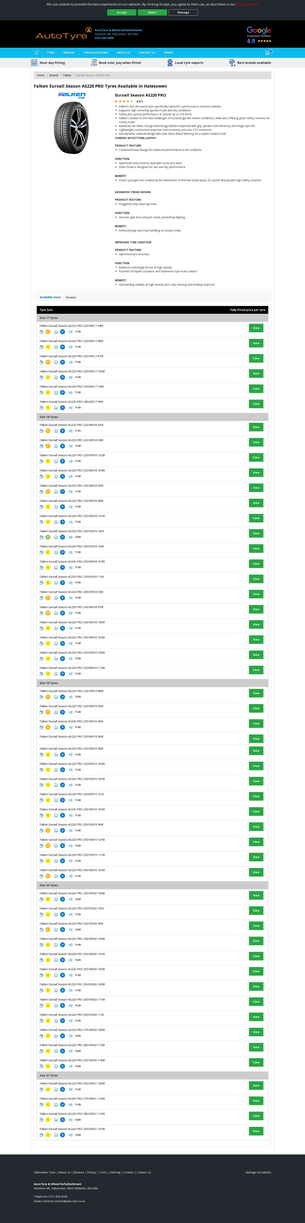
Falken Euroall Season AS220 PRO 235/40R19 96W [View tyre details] (71, 736)
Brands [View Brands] (53, 75)
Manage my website (258, 1172)
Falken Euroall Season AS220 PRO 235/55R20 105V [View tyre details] (72, 908)
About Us (123, 52)
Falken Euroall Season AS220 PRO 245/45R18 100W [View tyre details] (72, 622)
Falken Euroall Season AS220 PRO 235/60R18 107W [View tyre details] (72, 561)
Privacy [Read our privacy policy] (91, 1172)
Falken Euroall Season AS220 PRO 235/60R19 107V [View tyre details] (72, 794)
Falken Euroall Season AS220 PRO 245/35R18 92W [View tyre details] (71, 592)
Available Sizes (50, 297)
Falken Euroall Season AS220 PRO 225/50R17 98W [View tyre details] (71, 341)
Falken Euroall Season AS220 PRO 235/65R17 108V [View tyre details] (72, 386)
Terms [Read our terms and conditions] (103, 1172)
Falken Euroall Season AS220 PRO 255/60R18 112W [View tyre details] (72, 668)
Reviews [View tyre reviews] (71, 297)
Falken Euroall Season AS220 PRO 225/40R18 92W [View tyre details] (71, 425)
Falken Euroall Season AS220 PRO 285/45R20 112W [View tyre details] (72, 1045)
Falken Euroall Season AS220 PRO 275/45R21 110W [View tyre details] (72, 1098)
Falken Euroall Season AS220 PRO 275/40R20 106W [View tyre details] (72, 1030)
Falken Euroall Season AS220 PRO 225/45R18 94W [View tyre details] (71, 440)
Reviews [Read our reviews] (79, 1172)
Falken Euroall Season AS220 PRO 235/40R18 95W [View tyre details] (71, 485)
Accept (122, 12)
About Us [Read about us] (64, 1172)
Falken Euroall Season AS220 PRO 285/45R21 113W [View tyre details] (72, 1114)
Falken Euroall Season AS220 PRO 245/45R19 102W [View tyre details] (72, 809)
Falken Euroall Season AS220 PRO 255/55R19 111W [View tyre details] (72, 855)
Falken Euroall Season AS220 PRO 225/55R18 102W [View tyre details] (72, 455)
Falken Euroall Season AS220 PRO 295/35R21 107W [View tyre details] (72, 1129)
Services (68, 52)
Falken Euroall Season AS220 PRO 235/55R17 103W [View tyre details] (72, 371)
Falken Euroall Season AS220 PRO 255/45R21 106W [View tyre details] (72, 1083)
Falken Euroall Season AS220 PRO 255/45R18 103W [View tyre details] (72, 637)
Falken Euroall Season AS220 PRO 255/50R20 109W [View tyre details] (72, 984)
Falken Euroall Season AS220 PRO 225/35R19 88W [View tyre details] (71, 691)
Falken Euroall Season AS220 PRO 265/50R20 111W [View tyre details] (72, 999)
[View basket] (267, 53)
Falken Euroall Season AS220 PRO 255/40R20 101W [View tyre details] (72, 954)
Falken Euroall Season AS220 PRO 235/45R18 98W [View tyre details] (71, 501)
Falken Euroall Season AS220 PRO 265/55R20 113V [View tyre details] (72, 1014)
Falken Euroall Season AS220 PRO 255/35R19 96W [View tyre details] (71, 824)
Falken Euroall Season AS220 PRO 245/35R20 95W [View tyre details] (71, 923)
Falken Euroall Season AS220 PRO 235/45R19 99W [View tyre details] (71, 748)
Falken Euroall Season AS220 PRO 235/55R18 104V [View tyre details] (72, 546)
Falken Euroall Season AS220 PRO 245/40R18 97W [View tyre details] (71, 607)
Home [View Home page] (41, 75)
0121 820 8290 (104, 38)
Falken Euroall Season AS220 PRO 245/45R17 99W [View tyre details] (71, 402)
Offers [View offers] (168, 52)
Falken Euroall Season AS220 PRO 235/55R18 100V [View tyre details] (72, 531)
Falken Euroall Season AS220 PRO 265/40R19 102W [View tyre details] (72, 870)
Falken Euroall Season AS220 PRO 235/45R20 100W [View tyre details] (72, 893)
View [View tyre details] (256, 328)
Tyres (51, 52)
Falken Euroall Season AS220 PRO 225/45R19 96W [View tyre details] (71, 721)
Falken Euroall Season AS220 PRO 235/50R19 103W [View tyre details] (72, 764)
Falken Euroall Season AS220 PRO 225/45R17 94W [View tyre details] (71, 326)
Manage (183, 12)
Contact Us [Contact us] (147, 52)
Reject (152, 12)
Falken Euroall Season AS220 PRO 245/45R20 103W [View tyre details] (72, 939)
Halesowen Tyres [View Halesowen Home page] (45, 1172)
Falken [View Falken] (67, 75)
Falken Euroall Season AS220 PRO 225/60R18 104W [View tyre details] (72, 470)
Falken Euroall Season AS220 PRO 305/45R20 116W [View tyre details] (72, 1060)
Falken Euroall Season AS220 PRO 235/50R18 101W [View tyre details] (72, 516)
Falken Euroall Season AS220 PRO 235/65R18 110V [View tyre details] (72, 577)
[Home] (37, 53)
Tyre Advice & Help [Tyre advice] (95, 52)
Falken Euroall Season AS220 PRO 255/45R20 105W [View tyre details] (72, 969)
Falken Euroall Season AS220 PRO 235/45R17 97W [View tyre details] (71, 356)
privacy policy (247, 4)
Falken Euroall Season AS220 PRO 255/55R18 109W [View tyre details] (72, 652)
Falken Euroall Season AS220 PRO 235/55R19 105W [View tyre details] (72, 779)
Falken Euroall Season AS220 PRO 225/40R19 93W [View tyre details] (71, 706)
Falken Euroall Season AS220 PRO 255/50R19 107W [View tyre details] (72, 839)
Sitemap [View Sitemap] (115, 1172)
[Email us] (63, 1201)
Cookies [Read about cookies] (129, 1172)
